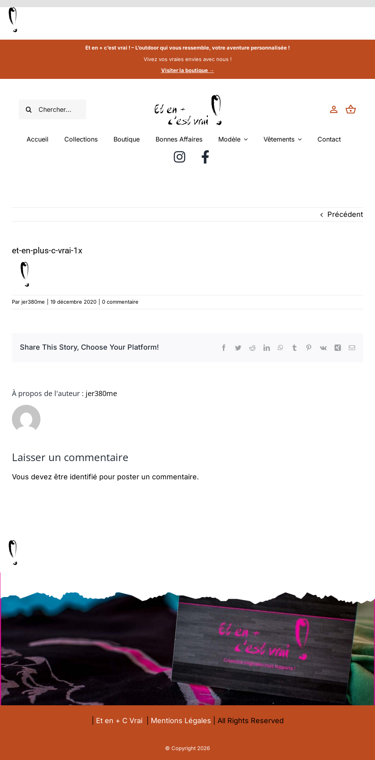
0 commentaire (120, 302)
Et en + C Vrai (119, 720)
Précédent (345, 214)
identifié (83, 477)
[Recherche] (28, 109)
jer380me (33, 302)
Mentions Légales (181, 720)
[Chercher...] (52, 109)
